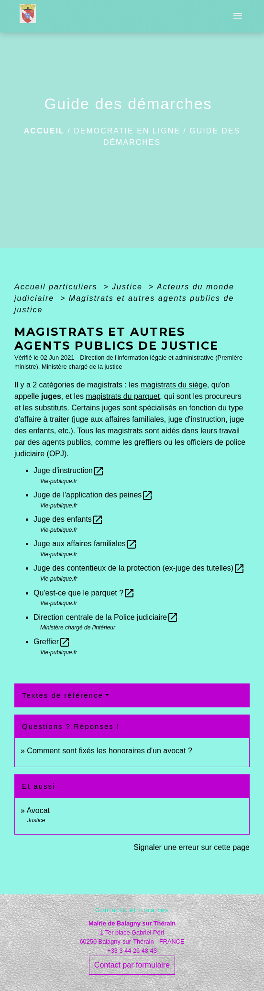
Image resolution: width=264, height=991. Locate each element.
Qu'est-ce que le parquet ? (84, 593)
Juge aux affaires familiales (85, 544)
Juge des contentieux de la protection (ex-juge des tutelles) (139, 568)
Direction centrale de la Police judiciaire (105, 617)
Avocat (38, 810)
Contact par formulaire (132, 965)
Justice (128, 287)
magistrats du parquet (123, 396)
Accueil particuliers (57, 287)
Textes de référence (62, 695)
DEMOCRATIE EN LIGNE (127, 131)
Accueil (44, 131)
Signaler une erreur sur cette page (191, 847)
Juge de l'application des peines (93, 495)
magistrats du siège (174, 385)
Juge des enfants (68, 519)
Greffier (51, 642)
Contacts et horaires (132, 910)
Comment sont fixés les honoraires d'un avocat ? (109, 751)
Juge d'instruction (68, 470)
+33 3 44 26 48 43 (132, 950)
